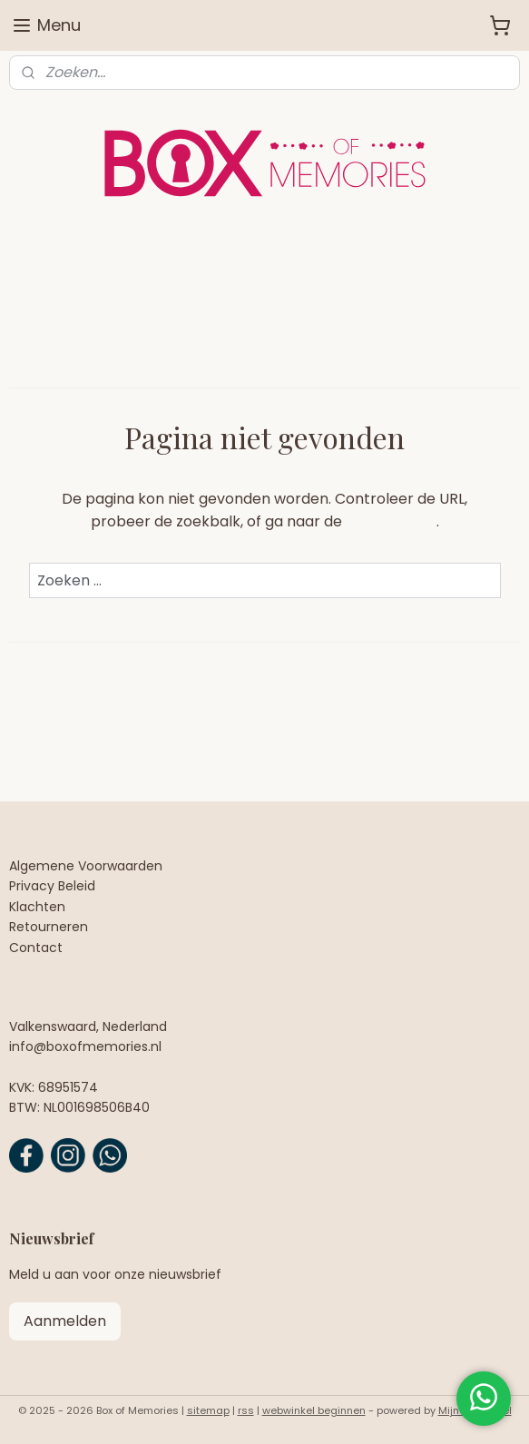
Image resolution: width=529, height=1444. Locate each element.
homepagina (391, 521)
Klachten (37, 907)
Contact (36, 947)
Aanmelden (65, 1321)
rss (246, 1410)
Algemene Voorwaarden (85, 866)
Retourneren (48, 927)
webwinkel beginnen (314, 1410)
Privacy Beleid (52, 886)
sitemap (208, 1410)
